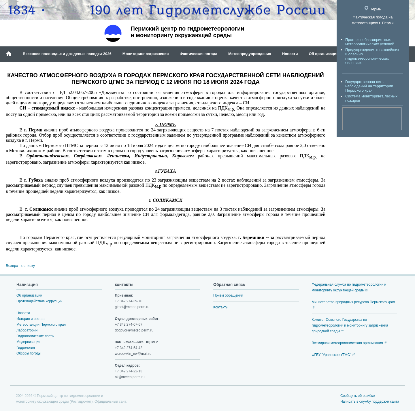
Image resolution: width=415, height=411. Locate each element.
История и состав (30, 319)
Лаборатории (26, 330)
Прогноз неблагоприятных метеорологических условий (369, 41)
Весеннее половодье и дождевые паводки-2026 (67, 54)
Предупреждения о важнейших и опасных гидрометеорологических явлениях (372, 56)
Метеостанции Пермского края (41, 325)
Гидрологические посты (35, 336)
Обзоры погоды (28, 353)
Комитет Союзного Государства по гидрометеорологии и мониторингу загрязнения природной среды (350, 325)
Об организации (324, 54)
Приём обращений (228, 295)
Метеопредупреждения (249, 54)
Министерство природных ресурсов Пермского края (353, 304)
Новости (290, 54)
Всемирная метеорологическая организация (349, 343)
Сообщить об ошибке (357, 396)
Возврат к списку (20, 265)
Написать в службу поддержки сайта (369, 401)
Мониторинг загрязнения (145, 54)
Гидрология (25, 348)
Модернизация (28, 342)
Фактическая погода (198, 54)
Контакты (220, 307)
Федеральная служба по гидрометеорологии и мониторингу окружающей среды (349, 287)
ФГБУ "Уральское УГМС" (333, 355)
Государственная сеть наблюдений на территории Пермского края (369, 86)
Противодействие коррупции (39, 301)
